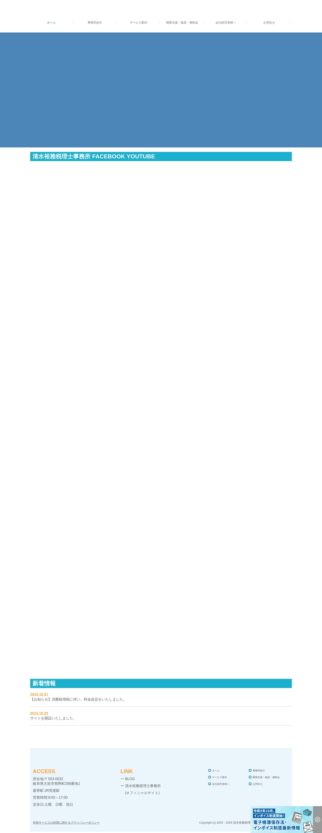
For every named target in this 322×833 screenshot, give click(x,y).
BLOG (130, 779)
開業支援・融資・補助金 (182, 22)
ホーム (51, 22)
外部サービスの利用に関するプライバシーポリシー (66, 822)
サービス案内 (138, 22)
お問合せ (269, 22)
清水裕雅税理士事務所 (143, 786)
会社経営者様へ (226, 22)
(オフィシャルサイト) (140, 793)
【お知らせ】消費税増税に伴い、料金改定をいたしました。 (78, 699)
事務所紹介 (95, 22)
